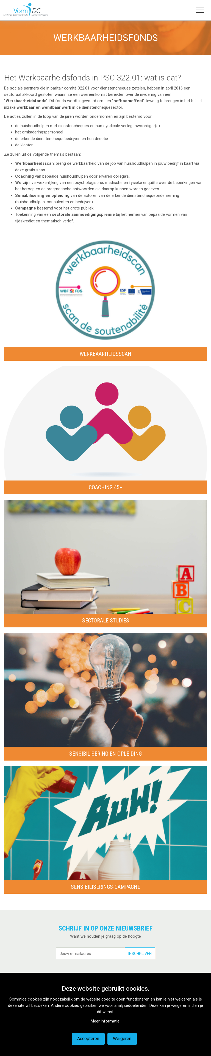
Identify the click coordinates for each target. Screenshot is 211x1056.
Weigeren (122, 1038)
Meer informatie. (105, 1021)
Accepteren (88, 1038)
